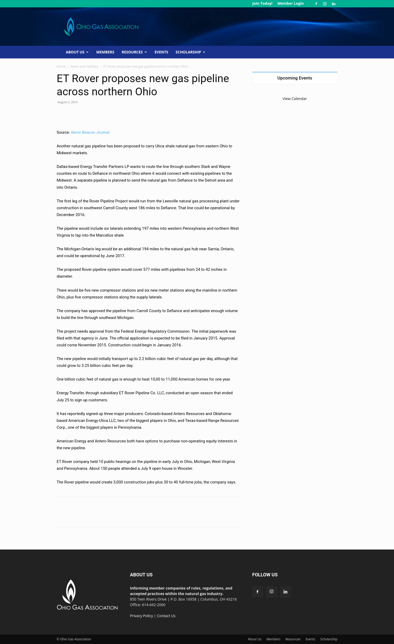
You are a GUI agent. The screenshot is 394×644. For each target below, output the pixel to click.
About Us (77, 51)
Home (61, 66)
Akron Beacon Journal (90, 132)
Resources (134, 51)
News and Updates (84, 66)
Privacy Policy (141, 615)
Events (161, 51)
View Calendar (295, 98)
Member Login (290, 3)
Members (105, 51)
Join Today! (262, 3)
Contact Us (166, 615)
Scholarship (190, 51)
